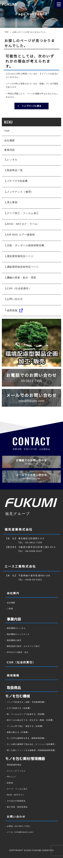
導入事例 (12, 202)
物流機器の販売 (14, 640)
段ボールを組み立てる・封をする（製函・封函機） (30, 720)
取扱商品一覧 (15, 170)
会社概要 (9, 140)
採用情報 (15, 310)
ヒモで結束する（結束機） (19, 708)
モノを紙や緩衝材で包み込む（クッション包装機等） (32, 744)
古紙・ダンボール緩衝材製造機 (25, 245)
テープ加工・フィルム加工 (23, 213)
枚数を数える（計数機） (18, 732)
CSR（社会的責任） (19, 288)
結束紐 (10, 783)
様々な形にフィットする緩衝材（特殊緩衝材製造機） (32, 750)
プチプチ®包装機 (17, 180)
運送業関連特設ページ (20, 256)
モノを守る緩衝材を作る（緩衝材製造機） (26, 738)
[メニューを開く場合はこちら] (59, 4)
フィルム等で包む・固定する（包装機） (25, 726)
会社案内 (13, 593)
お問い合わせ (15, 299)
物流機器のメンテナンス (18, 634)
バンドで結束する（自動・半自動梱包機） (26, 702)
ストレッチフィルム (16, 771)
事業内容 (9, 149)
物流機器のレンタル (16, 628)
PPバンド (11, 777)
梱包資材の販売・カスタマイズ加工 (23, 646)
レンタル (12, 159)
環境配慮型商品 (14, 765)
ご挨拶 (10, 609)
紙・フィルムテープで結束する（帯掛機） (26, 714)
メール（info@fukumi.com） (21, 832)
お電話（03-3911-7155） (19, 826)
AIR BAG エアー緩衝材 (21, 234)
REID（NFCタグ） (16, 795)
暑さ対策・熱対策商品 (17, 807)
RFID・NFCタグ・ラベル (22, 223)
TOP (7, 130)
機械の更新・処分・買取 (21, 277)
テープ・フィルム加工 (17, 789)
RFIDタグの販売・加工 (18, 652)
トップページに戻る (31, 106)
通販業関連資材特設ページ (23, 266)
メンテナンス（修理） (20, 191)
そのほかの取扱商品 (16, 801)
